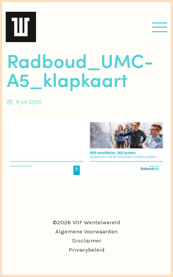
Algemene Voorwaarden (86, 231)
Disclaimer (86, 240)
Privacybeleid (87, 249)
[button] (159, 27)
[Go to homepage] (21, 27)
